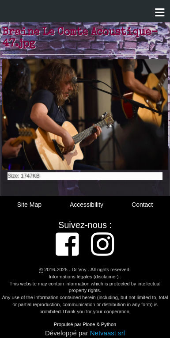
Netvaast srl (107, 333)
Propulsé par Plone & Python (85, 324)
